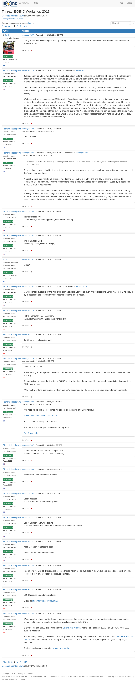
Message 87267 (28, 259)
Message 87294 (28, 565)
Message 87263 (28, 211)
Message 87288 (28, 469)
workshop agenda (61, 648)
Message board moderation (12, 19)
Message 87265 (28, 235)
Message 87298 (28, 613)
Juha (5, 259)
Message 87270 (28, 310)
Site (37, 3)
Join (121, 3)
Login (129, 3)
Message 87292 (28, 541)
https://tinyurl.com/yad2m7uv (45, 601)
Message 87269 (28, 286)
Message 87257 (28, 35)
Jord (7, 35)
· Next (24, 26)
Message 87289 (28, 493)
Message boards (9, 16)
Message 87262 (28, 153)
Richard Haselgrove (12, 70)
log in (30, 23)
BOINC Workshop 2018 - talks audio (40, 416)
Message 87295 (28, 589)
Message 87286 (28, 402)
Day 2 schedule (31, 433)
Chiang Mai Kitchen (72, 628)
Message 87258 (28, 70)
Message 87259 (28, 129)
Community (25, 3)
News (21, 16)
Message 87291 (28, 517)
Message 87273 (28, 334)
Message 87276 (28, 358)
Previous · (6, 26)
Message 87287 (28, 445)
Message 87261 (82, 153)
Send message (8, 56)
